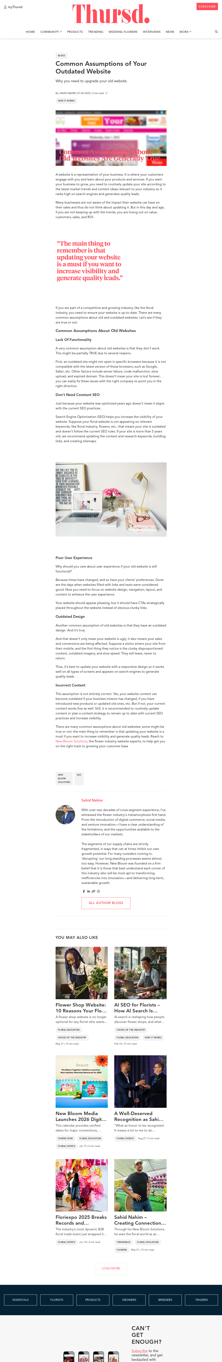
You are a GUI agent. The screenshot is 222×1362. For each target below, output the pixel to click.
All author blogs (106, 903)
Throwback (124, 1242)
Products (75, 32)
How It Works (66, 101)
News (170, 32)
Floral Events (66, 1146)
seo (79, 775)
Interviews (152, 32)
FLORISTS (56, 1300)
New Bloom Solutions (71, 741)
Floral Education (69, 1030)
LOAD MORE (111, 1268)
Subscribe (140, 1351)
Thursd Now (65, 1139)
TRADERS (201, 1300)
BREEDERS (165, 1300)
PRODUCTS (92, 1300)
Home (30, 32)
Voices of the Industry (72, 1038)
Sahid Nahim (92, 800)
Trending (96, 32)
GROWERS (129, 1300)
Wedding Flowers (123, 32)
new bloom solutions (64, 778)
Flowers (122, 1250)
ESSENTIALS (21, 1300)
